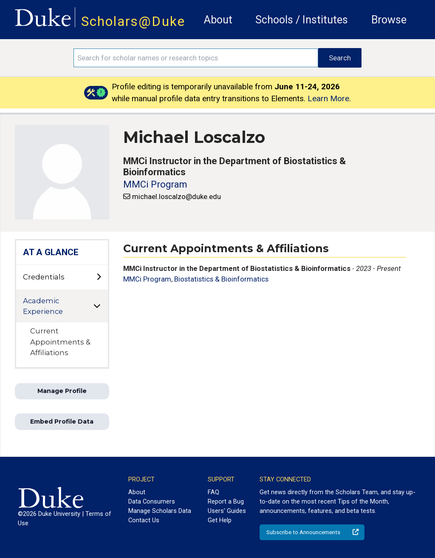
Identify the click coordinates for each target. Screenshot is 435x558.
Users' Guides (227, 511)
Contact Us (143, 520)
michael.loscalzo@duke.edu (176, 196)
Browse (389, 20)
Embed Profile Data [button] (61, 421)
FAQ (213, 492)
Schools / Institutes (301, 20)
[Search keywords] (195, 57)
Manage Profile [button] (62, 391)
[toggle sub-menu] (98, 277)
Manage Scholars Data (159, 511)
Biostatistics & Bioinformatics (221, 279)
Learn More (328, 98)
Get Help (220, 520)
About (218, 20)
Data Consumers (151, 501)
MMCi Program (155, 184)
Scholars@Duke (133, 21)
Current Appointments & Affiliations (60, 341)
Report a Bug (226, 501)
